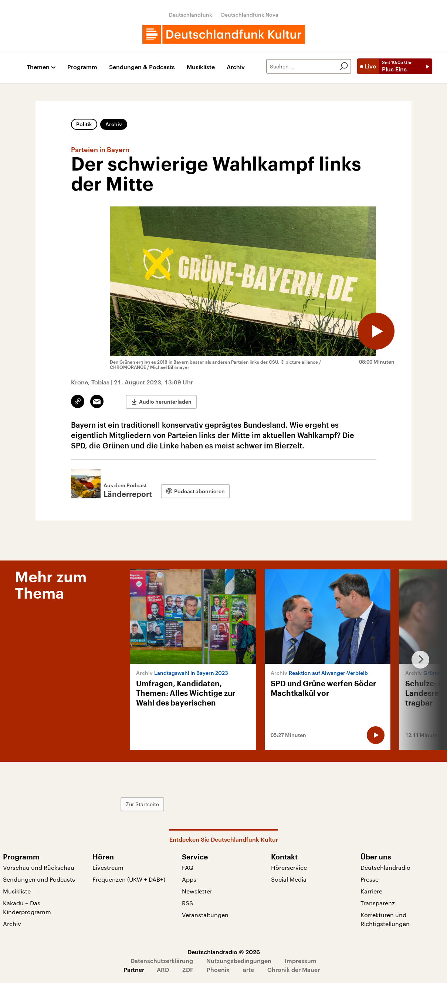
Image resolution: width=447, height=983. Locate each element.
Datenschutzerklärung (162, 960)
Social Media (289, 879)
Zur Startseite (142, 804)
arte (248, 969)
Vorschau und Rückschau (38, 867)
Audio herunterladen (165, 401)
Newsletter (197, 891)
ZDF (187, 969)
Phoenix (218, 969)
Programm (82, 67)
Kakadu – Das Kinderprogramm (27, 907)
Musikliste (201, 67)
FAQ (187, 867)
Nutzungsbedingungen (238, 960)
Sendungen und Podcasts (39, 879)
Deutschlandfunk (190, 14)
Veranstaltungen (205, 914)
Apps (189, 879)
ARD (163, 969)
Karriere (371, 891)
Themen (38, 67)
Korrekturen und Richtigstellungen (385, 919)
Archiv (236, 67)
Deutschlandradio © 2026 (223, 951)
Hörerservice (289, 867)
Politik (84, 124)
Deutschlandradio (385, 867)
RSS (187, 902)
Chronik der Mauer (293, 969)
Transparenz (377, 902)
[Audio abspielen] (376, 331)
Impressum (300, 960)
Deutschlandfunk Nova (249, 14)
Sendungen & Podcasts (142, 67)
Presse (369, 879)
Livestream (107, 867)
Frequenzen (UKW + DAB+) (128, 879)
